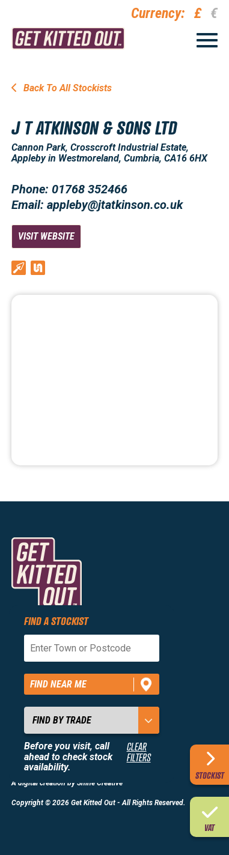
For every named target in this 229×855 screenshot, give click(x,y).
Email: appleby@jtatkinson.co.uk (97, 205)
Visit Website (46, 236)
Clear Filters (139, 752)
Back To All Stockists (61, 88)
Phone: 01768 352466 (69, 189)
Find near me (58, 684)
